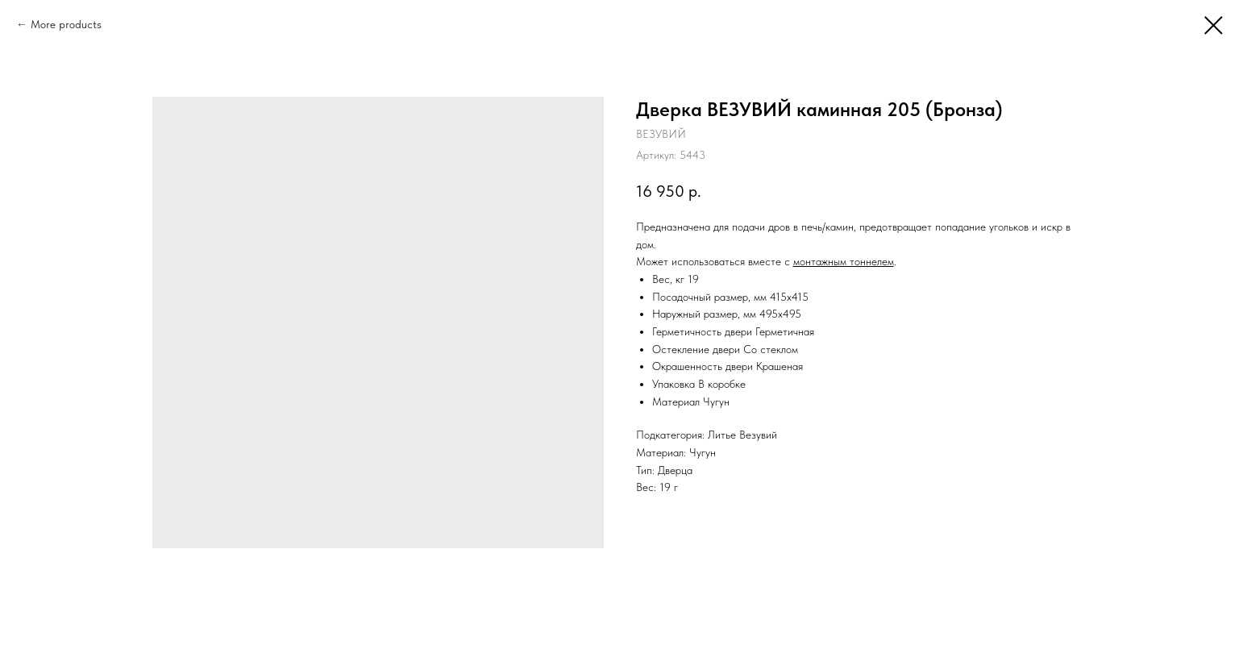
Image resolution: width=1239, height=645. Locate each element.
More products (66, 24)
